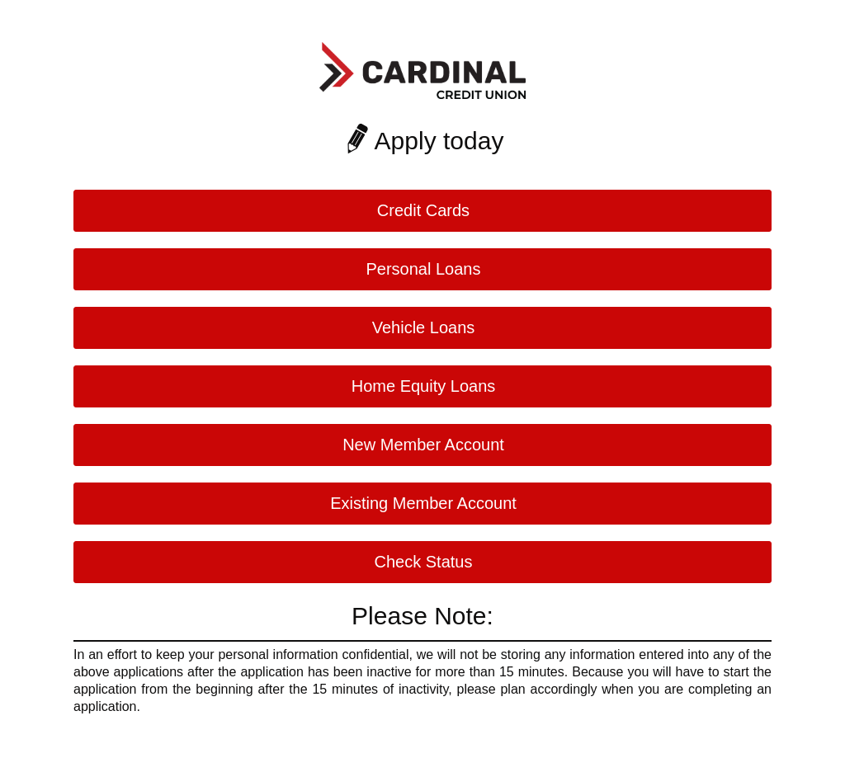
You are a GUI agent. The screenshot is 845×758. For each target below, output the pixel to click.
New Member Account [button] (423, 444)
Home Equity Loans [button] (424, 386)
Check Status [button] (424, 562)
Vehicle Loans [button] (423, 327)
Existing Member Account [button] (423, 503)
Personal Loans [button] (423, 269)
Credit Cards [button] (423, 210)
